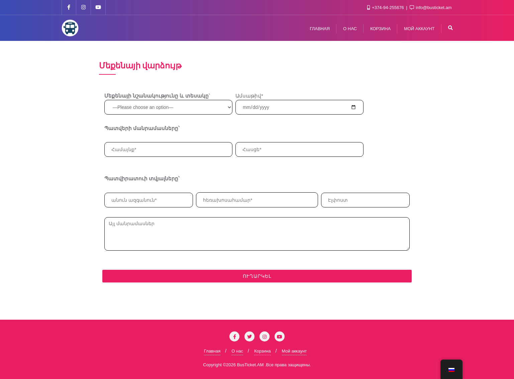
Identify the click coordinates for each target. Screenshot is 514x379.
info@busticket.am (431, 7)
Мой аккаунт (294, 351)
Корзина (262, 351)
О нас (237, 351)
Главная (212, 351)
